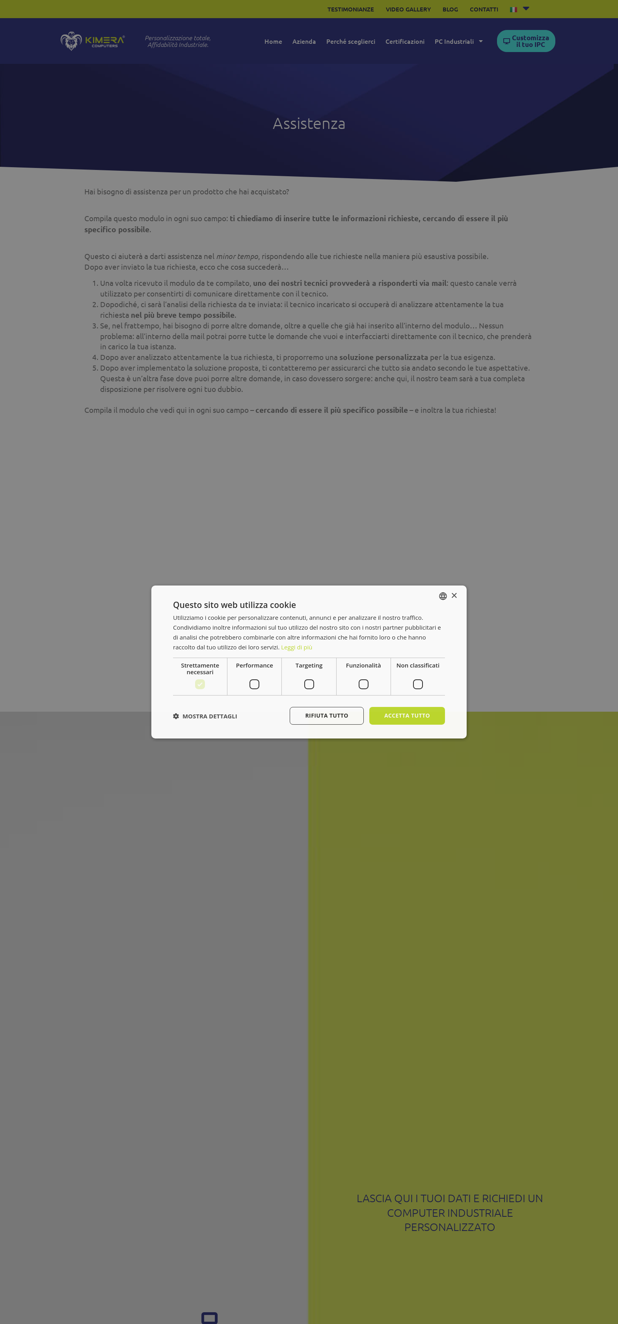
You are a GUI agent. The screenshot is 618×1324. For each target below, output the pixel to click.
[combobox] (443, 596)
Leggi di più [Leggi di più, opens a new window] (296, 647)
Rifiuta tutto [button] (326, 715)
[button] (205, 716)
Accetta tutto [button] (407, 715)
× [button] (454, 596)
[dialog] (309, 662)
